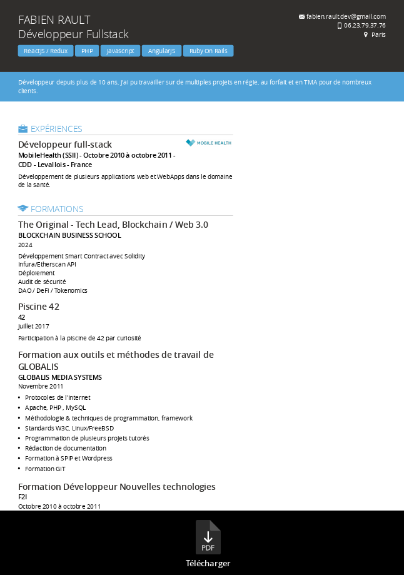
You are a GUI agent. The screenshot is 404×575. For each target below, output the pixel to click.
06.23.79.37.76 (365, 25)
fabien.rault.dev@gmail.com (346, 17)
